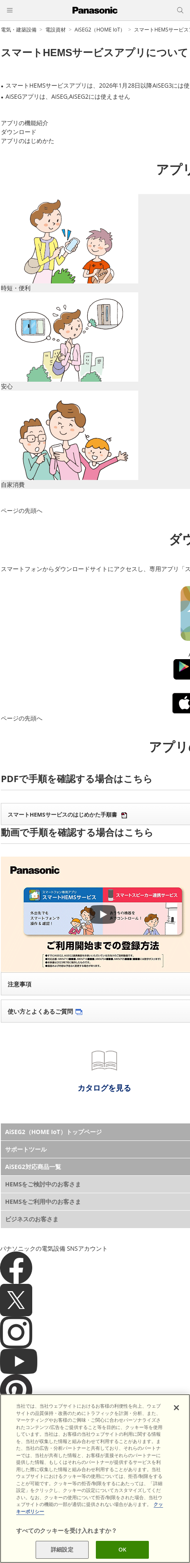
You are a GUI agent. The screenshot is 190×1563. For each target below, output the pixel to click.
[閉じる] (176, 1411)
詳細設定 (62, 1553)
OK (122, 1553)
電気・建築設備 (18, 29)
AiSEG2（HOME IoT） (100, 29)
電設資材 (55, 29)
